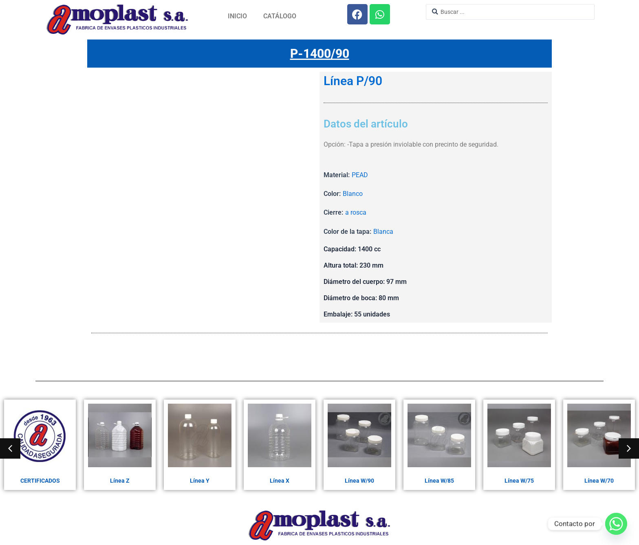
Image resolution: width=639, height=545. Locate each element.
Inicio (237, 16)
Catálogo (279, 16)
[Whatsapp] (616, 524)
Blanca (383, 231)
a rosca (355, 212)
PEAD (360, 175)
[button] (10, 448)
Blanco (353, 194)
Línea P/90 (353, 81)
